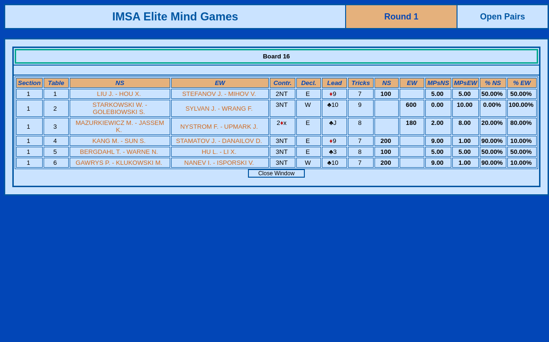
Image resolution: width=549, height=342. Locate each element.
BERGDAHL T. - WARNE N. (119, 151)
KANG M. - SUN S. (119, 140)
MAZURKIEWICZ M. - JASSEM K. (119, 126)
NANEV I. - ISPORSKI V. (219, 162)
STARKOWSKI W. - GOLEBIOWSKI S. (119, 108)
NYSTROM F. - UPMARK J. (219, 126)
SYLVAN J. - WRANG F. (219, 108)
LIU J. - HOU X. (119, 93)
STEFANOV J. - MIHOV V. (219, 93)
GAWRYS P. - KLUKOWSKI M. (119, 162)
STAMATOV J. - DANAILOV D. (219, 140)
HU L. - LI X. (218, 151)
